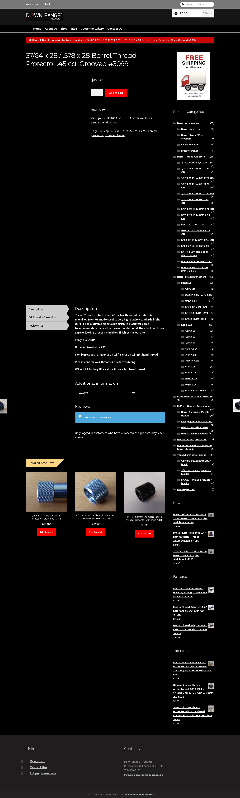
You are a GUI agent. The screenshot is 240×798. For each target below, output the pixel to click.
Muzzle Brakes (189, 150)
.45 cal (114, 131)
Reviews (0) (35, 325)
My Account (32, 4)
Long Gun (186, 324)
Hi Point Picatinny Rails (194, 433)
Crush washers (190, 144)
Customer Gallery (92, 28)
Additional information (42, 317)
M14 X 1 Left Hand (195, 390)
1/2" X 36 (190, 342)
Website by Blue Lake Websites (139, 794)
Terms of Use (38, 767)
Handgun (79, 40)
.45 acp (104, 131)
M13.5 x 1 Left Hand (196, 306)
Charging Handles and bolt (196, 421)
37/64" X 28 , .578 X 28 (100, 40)
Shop (64, 28)
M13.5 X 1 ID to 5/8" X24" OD (197, 240)
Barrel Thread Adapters (191, 156)
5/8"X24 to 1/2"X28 (192, 224)
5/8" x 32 (190, 372)
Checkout (49, 4)
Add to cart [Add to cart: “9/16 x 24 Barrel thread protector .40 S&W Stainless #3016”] (95, 532)
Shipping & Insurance (43, 773)
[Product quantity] (97, 92)
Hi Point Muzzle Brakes (194, 427)
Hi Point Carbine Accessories (194, 406)
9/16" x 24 (191, 300)
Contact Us (114, 28)
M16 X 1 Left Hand (195, 318)
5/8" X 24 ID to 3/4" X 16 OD (197, 209)
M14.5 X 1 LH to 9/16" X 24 (196, 261)
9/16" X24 (191, 384)
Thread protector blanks (191, 455)
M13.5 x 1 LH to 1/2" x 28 (195, 246)
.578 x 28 (126, 131)
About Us (51, 28)
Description (35, 309)
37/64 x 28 (139, 131)
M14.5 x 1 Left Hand (196, 312)
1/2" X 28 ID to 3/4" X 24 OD (197, 178)
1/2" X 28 (190, 330)
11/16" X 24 (191, 348)
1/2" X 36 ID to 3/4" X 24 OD (197, 193)
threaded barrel (115, 135)
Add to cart (116, 92)
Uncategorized (186, 489)
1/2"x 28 (190, 289)
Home (37, 28)
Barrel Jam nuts (190, 129)
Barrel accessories (188, 123)
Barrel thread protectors (56, 40)
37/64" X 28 (192, 360)
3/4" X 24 (190, 354)
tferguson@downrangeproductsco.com (143, 775)
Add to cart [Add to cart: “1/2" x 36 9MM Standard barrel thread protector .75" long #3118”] (144, 533)
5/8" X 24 (190, 366)
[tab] (46, 309)
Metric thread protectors (192, 439)
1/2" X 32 (190, 336)
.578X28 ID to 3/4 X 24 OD (196, 162)
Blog (74, 28)
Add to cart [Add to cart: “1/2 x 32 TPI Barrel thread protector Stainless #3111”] (46, 532)
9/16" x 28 (191, 378)
